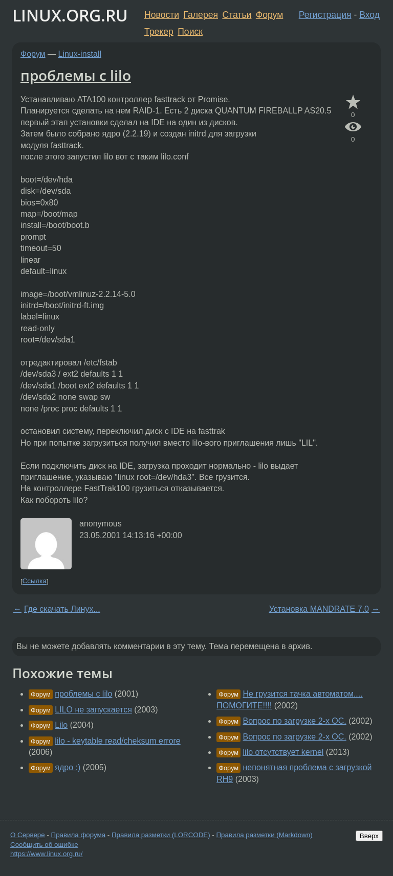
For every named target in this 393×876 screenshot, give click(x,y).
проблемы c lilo (75, 75)
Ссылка (35, 581)
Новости (161, 15)
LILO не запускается (93, 709)
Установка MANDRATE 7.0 (319, 609)
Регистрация (325, 15)
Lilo (61, 725)
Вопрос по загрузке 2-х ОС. (294, 721)
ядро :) (67, 767)
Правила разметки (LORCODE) (161, 835)
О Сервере (27, 835)
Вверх (369, 836)
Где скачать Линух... (62, 609)
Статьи (236, 15)
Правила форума (78, 835)
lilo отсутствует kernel (283, 752)
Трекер (158, 32)
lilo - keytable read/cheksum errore (117, 740)
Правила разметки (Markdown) (264, 835)
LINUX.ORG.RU (70, 15)
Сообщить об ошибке (44, 844)
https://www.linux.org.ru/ (46, 854)
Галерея (201, 15)
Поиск (190, 32)
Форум (269, 15)
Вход (369, 15)
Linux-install (79, 54)
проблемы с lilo (83, 693)
